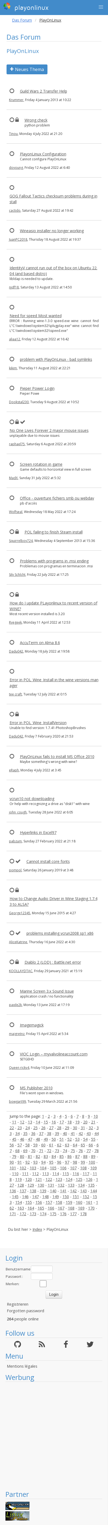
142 (73, 1190)
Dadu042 (16, 651)
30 (75, 1127)
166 (51, 1208)
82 (38, 1156)
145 (15, 1196)
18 (69, 1122)
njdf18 (14, 287)
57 (19, 1145)
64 (75, 1145)
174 (43, 1213)
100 (92, 1162)
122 (49, 1179)
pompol (15, 870)
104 (43, 1167)
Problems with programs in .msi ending (54, 561)
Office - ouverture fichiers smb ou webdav (57, 498)
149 (55, 1196)
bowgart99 (17, 1101)
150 (65, 1196)
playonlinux (26, 6)
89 (93, 1156)
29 (67, 1127)
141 (63, 1190)
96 (59, 1162)
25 (35, 1127)
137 (23, 1190)
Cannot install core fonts (48, 861)
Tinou (13, 133)
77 (88, 1150)
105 (53, 1167)
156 (38, 1202)
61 (51, 1145)
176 (63, 1213)
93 (35, 1162)
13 (30, 1122)
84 (54, 1156)
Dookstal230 (19, 402)
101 (13, 1167)
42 (81, 1133)
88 (85, 1156)
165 (41, 1208)
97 (67, 1162)
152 (86, 1196)
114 (55, 1173)
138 (33, 1190)
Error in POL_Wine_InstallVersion (38, 722)
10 (96, 1116)
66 (91, 1145)
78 (96, 1150)
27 (51, 1127)
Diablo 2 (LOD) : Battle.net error (53, 962)
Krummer (16, 100)
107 (73, 1167)
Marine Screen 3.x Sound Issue (47, 991)
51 (61, 1139)
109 (93, 1167)
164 (31, 1208)
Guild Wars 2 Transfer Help (43, 91)
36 (33, 1133)
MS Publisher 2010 (36, 1087)
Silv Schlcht (17, 574)
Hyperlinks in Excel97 (38, 832)
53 (77, 1139)
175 (53, 1213)
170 (91, 1208)
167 (61, 1208)
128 (20, 1185)
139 (43, 1190)
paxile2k (15, 1004)
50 (54, 1139)
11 (14, 1122)
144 (93, 1190)
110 (15, 1173)
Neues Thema (27, 69)
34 (17, 1133)
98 (75, 1162)
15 (46, 1122)
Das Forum (22, 20)
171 (13, 1213)
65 (83, 1145)
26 (43, 1127)
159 (69, 1202)
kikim (13, 368)
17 (61, 1122)
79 (14, 1156)
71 (41, 1150)
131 (51, 1185)
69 (25, 1150)
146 (25, 1196)
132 (61, 1185)
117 (86, 1173)
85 (61, 1156)
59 (35, 1145)
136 (13, 1190)
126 (89, 1179)
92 (27, 1162)
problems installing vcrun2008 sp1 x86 (60, 933)
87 (77, 1156)
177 (73, 1213)
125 (79, 1179)
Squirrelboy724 (21, 540)
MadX (13, 478)
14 (38, 1122)
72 (49, 1150)
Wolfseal (15, 511)
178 (83, 1213)
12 (22, 1122)
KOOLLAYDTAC (20, 971)
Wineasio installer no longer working (52, 230)
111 (25, 1173)
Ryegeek (15, 622)
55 (93, 1139)
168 (71, 1208)
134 (81, 1185)
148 (45, 1196)
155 (28, 1202)
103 (33, 1167)
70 (33, 1150)
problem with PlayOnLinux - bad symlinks (56, 359)
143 (83, 1190)
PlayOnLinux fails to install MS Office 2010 (57, 756)
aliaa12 (14, 339)
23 (19, 1127)
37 (41, 1133)
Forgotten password (25, 1310)
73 (57, 1150)
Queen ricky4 (19, 1067)
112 (35, 1173)
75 (73, 1150)
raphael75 (17, 444)
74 (65, 1150)
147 (35, 1196)
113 (45, 1173)
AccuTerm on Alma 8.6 (40, 642)
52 (69, 1139)
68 (17, 1150)
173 (33, 1213)
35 (25, 1133)
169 (81, 1208)
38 (49, 1133)
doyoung (16, 167)
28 (59, 1127)
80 (22, 1156)
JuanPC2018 (18, 239)
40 (65, 1133)
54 (85, 1139)
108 (83, 1167)
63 (67, 1145)
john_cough (18, 812)
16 (54, 1122)
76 (81, 1150)
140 (53, 1190)
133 (71, 1185)
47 (30, 1139)
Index (37, 1229)
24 (27, 1127)
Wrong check (36, 120)
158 (59, 1202)
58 (27, 1145)
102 (23, 1167)
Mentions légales (22, 1366)
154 (18, 1202)
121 (38, 1179)
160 (79, 1202)
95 (51, 1162)
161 (89, 1202)
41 (73, 1133)
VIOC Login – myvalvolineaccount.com (54, 1054)
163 (20, 1208)
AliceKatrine (18, 942)
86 (69, 1156)
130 (41, 1185)
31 (83, 1127)
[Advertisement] (51, 1436)
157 (49, 1202)
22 (12, 1127)
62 (59, 1145)
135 (91, 1185)
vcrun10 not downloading (32, 798)
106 (63, 1167)
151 (76, 1196)
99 (83, 1162)
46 (22, 1139)
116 (76, 1173)
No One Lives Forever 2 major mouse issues (49, 430)
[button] (101, 7)
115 (65, 1173)
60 (43, 1145)
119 (18, 1179)
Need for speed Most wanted (36, 315)
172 (23, 1213)
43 (88, 1133)
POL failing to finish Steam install (54, 532)
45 (14, 1139)
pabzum (15, 841)
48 (38, 1139)
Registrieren (17, 1304)
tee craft (15, 694)
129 (31, 1185)
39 (57, 1133)
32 (91, 1127)
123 (59, 1179)
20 (85, 1122)
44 (96, 1133)
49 (46, 1139)
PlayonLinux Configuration (43, 154)
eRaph (14, 770)
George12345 (19, 913)
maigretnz (17, 1033)
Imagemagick (32, 1025)
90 (12, 1162)
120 (28, 1179)
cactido (14, 210)
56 (12, 1145)
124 (69, 1179)
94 (43, 1162)
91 (19, 1162)
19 (77, 1122)
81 (30, 1156)
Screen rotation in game (41, 464)
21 (93, 1122)
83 (46, 1156)
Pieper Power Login (37, 388)
